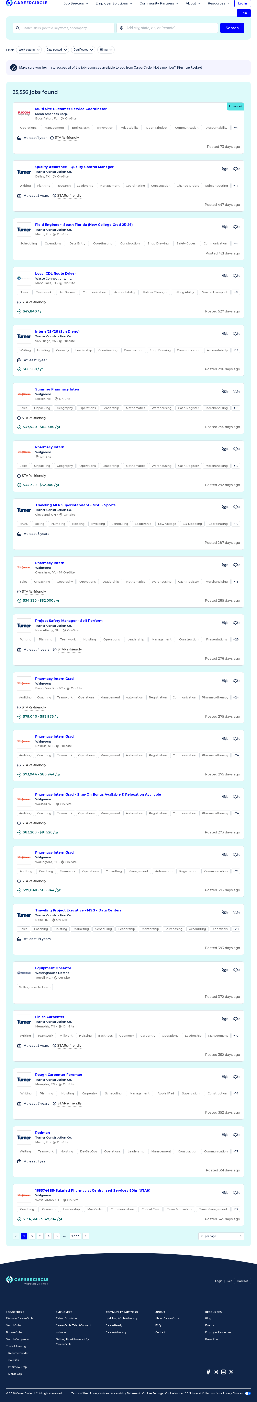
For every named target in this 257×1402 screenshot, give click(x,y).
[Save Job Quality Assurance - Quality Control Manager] (235, 169)
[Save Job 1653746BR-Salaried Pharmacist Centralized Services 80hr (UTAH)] (235, 1192)
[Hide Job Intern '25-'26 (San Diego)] (224, 333)
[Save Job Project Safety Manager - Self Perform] (235, 622)
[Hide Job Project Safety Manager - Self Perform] (224, 622)
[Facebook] (208, 1372)
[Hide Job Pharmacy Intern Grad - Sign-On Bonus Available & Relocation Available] (224, 796)
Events (209, 1325)
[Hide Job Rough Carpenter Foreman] (224, 1076)
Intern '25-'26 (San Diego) (125, 331)
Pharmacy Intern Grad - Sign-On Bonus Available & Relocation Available (125, 794)
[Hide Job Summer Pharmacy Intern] (224, 391)
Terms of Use (79, 1393)
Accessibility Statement (125, 1393)
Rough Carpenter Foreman (125, 1074)
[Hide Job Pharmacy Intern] (224, 449)
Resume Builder (18, 1353)
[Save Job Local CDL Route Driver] (235, 275)
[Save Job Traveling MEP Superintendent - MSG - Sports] (235, 507)
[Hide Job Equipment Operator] (224, 970)
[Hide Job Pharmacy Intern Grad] (224, 680)
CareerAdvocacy (116, 1332)
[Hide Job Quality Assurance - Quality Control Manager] (224, 169)
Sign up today (189, 67)
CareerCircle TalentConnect (73, 1325)
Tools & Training (16, 1346)
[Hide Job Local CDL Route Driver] (224, 275)
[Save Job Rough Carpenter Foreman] (235, 1076)
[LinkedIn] (223, 1372)
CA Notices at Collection (200, 1393)
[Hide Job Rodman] (224, 1134)
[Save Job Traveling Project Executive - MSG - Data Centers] (235, 912)
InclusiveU (62, 1332)
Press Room (213, 1339)
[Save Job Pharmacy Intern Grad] (235, 680)
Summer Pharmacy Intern (125, 389)
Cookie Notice (174, 1393)
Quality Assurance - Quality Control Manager (125, 167)
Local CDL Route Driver (125, 273)
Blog (208, 1318)
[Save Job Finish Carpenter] (235, 1019)
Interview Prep (17, 1367)
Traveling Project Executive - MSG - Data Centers (125, 910)
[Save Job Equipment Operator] (235, 970)
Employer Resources (218, 1332)
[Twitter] (231, 1372)
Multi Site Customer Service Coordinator (129, 109)
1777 (75, 1236)
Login (218, 1281)
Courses (13, 1360)
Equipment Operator (125, 968)
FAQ (158, 1325)
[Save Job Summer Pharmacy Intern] (235, 391)
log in (47, 67)
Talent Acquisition (67, 1318)
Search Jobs (13, 1325)
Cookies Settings (152, 1393)
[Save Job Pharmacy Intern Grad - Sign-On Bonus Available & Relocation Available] (235, 796)
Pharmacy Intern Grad (125, 678)
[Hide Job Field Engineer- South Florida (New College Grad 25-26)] (224, 226)
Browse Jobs (14, 1332)
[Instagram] (216, 1372)
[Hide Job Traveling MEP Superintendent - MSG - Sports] (224, 507)
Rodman (125, 1132)
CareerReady (114, 1325)
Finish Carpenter (125, 1017)
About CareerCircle (167, 1318)
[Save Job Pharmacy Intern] (235, 449)
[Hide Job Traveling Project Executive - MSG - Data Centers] (224, 912)
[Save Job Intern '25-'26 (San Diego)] (235, 333)
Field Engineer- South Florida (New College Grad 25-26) (125, 225)
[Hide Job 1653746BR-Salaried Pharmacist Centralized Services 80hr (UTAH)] (224, 1192)
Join (229, 1281)
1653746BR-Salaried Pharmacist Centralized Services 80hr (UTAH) (125, 1190)
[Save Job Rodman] (235, 1134)
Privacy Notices (99, 1393)
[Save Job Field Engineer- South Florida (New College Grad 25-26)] (235, 226)
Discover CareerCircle (19, 1318)
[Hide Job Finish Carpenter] (224, 1019)
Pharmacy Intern (125, 447)
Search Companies (17, 1339)
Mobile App (15, 1373)
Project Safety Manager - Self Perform (125, 620)
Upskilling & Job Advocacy (121, 1318)
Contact (242, 1281)
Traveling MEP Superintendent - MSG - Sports (125, 505)
